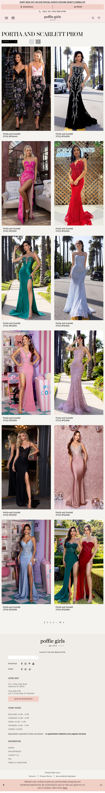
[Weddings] (26, 6)
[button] (6, 17)
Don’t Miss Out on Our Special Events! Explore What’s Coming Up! (52, 2)
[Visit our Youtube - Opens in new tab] (33, 664)
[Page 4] (53, 622)
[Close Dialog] (4, 787)
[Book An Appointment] (13, 18)
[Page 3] (50, 622)
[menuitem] (26, 6)
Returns (32, 778)
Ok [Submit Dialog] (100, 787)
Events (11, 750)
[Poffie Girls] (52, 18)
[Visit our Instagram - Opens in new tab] (25, 664)
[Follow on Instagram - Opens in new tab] (25, 670)
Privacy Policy (46, 778)
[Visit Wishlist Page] (99, 18)
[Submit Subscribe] (35, 657)
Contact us (13, 757)
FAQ (9, 761)
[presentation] (26, 89)
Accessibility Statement (66, 778)
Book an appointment (26, 700)
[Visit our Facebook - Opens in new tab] (22, 664)
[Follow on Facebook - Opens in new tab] (22, 670)
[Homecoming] (78, 6)
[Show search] (93, 18)
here (65, 790)
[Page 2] (46, 622)
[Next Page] (65, 622)
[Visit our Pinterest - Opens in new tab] (29, 664)
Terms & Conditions (17, 765)
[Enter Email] (23, 658)
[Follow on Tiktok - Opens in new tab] (30, 670)
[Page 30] (61, 622)
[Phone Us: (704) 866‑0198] (52, 11)
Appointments (14, 753)
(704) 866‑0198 (14, 692)
